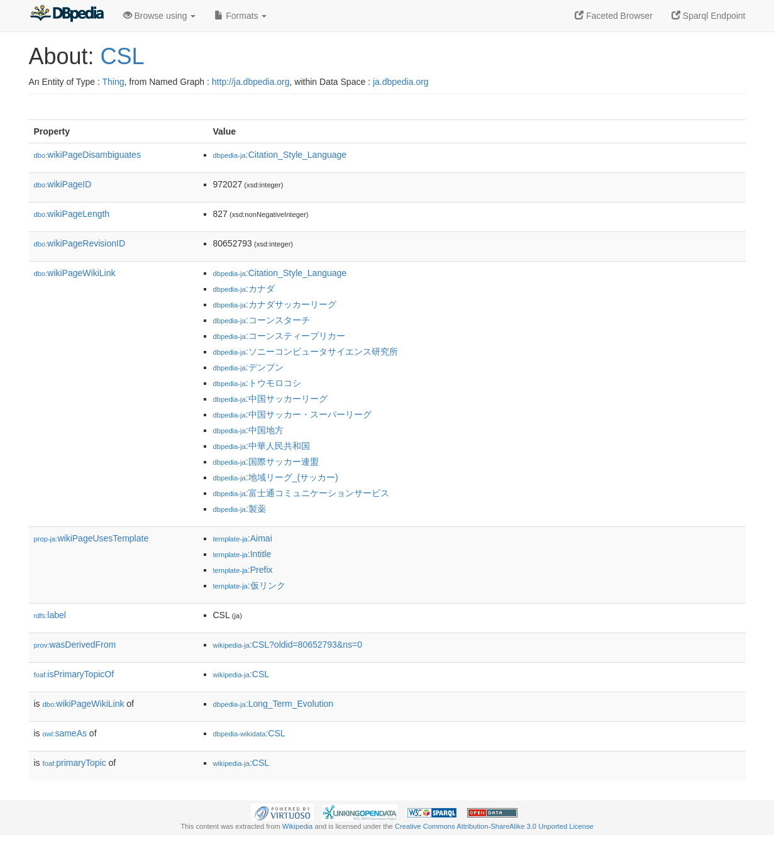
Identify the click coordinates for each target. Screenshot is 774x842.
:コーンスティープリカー (279, 336)
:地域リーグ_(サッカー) (275, 477)
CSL (123, 56)
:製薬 (239, 509)
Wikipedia (297, 826)
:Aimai (242, 538)
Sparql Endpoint (709, 16)
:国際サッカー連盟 (266, 462)
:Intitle (242, 554)
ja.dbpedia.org (401, 82)
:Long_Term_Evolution (273, 704)
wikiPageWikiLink (75, 273)
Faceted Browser (614, 16)
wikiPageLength (72, 214)
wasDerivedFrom (75, 645)
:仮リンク (249, 585)
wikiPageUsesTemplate (91, 538)
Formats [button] (240, 16)
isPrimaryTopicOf (74, 674)
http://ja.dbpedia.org (251, 82)
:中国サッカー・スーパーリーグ (292, 414)
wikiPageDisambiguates (87, 155)
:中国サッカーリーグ (270, 399)
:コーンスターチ (261, 320)
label (50, 615)
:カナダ (244, 289)
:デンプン (248, 367)
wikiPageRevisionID (80, 243)
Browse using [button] (159, 16)
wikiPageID (63, 184)
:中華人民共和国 (261, 446)
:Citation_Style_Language (280, 155)
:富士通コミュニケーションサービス (301, 493)
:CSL (241, 674)
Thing (113, 82)
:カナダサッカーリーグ (274, 304)
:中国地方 (248, 430)
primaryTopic (74, 763)
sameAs (65, 733)
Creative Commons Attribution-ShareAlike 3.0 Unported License (494, 826)
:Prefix (243, 570)
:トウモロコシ (257, 383)
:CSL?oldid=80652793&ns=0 (288, 645)
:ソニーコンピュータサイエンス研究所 (305, 351)
